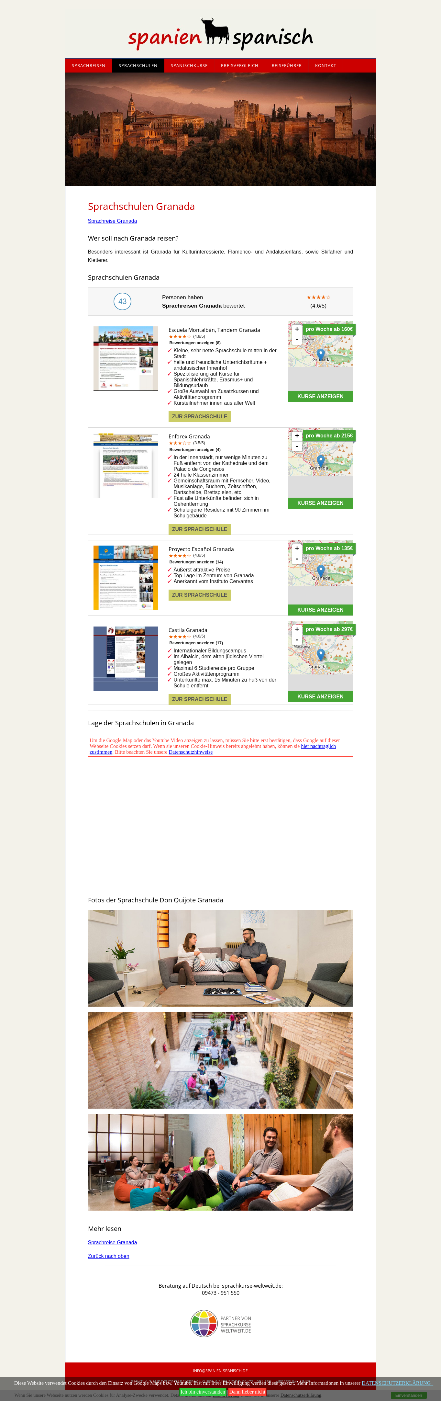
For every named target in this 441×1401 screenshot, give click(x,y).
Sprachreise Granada (112, 221)
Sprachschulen (138, 65)
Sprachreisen (88, 65)
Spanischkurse (189, 65)
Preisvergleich (240, 65)
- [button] (297, 340)
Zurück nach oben (108, 1256)
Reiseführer (287, 65)
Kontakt (325, 65)
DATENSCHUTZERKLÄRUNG (397, 1383)
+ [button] (297, 330)
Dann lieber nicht (247, 1392)
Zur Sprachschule (199, 416)
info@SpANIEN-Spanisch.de (220, 1370)
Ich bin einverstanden (203, 1392)
